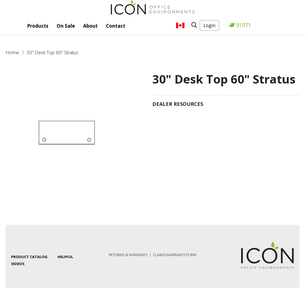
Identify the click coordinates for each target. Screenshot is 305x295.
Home (12, 52)
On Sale (66, 26)
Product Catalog (29, 256)
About (90, 26)
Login (209, 25)
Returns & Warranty (128, 254)
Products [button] (37, 26)
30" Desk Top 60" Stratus (52, 52)
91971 (240, 25)
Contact (115, 26)
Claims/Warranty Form (174, 254)
